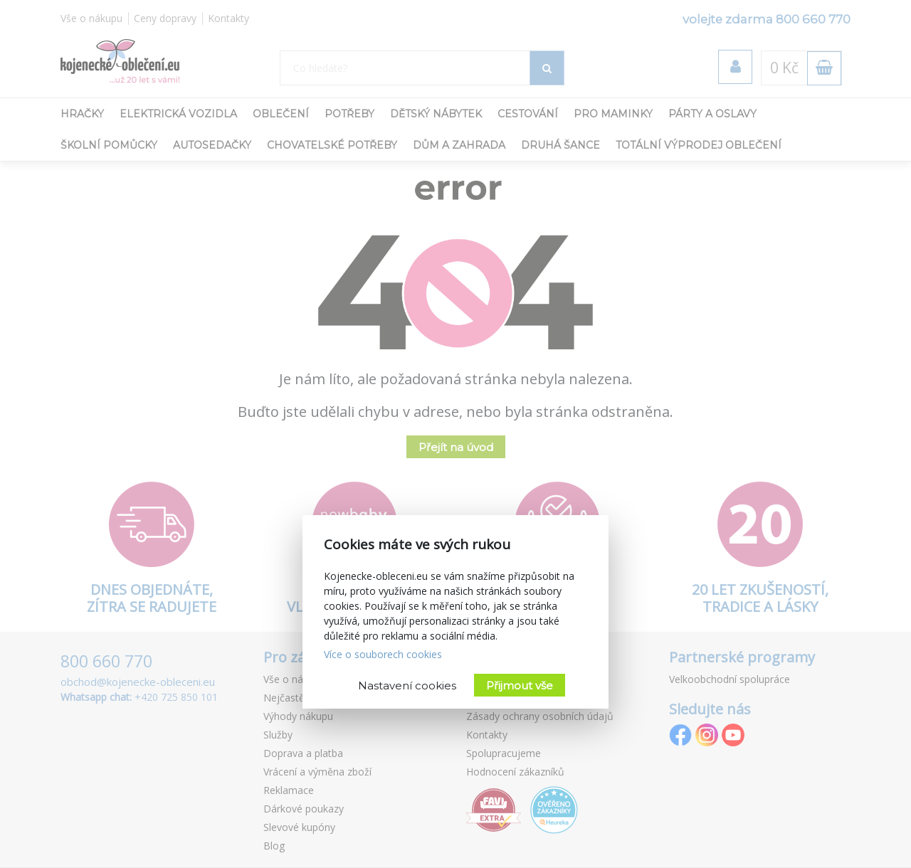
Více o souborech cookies (383, 654)
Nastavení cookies (407, 685)
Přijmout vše (519, 685)
